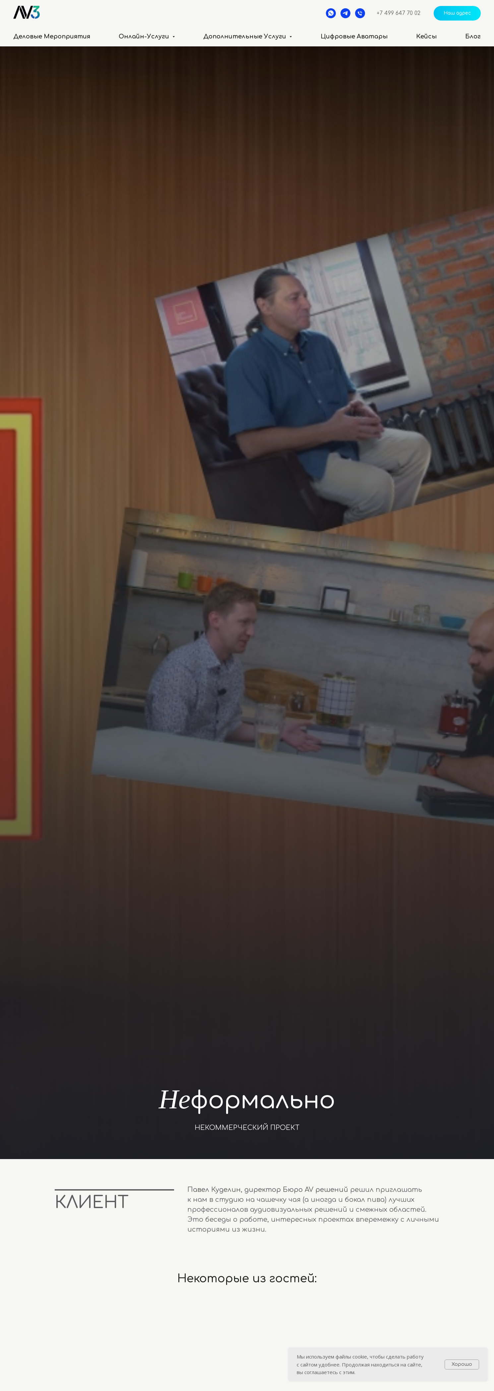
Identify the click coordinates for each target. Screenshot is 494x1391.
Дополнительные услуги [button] (245, 36)
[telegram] (345, 13)
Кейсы (426, 36)
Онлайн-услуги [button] (145, 36)
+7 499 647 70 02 (398, 13)
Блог (473, 36)
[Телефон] (360, 13)
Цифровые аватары (354, 36)
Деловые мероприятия (51, 36)
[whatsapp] (331, 13)
